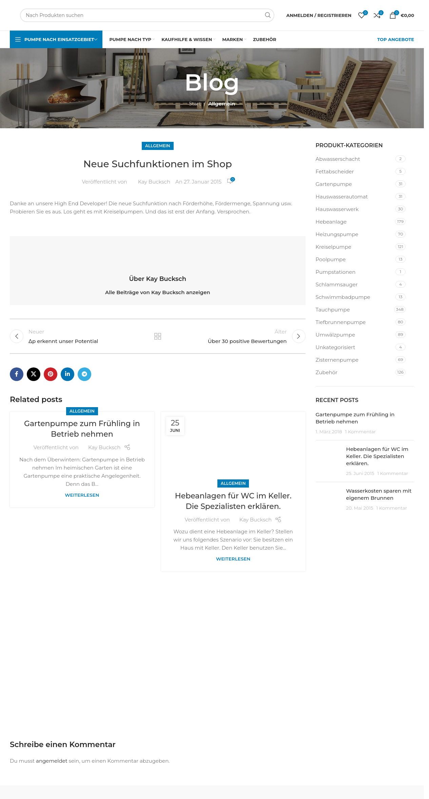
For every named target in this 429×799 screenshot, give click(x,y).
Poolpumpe (331, 259)
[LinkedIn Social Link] (67, 374)
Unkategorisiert (335, 347)
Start (195, 103)
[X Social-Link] (33, 374)
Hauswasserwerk (337, 209)
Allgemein (221, 103)
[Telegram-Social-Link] (84, 374)
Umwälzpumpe (335, 334)
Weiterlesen (82, 495)
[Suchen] (147, 15)
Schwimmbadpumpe (343, 297)
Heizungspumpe (337, 234)
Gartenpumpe (334, 184)
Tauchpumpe (333, 309)
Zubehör (327, 372)
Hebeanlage (331, 221)
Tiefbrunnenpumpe (341, 322)
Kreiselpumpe (333, 247)
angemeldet (51, 761)
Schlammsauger (337, 284)
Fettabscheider (335, 171)
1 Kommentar (360, 431)
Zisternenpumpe (337, 360)
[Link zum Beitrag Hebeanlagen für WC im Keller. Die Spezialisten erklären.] (233, 448)
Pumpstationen (336, 272)
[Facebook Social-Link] (16, 374)
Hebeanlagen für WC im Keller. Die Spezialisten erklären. (377, 456)
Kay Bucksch (154, 181)
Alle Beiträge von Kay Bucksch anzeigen (157, 292)
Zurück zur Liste (157, 336)
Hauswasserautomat (342, 196)
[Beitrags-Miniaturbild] (328, 461)
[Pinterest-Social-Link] (50, 374)
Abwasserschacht (338, 159)
